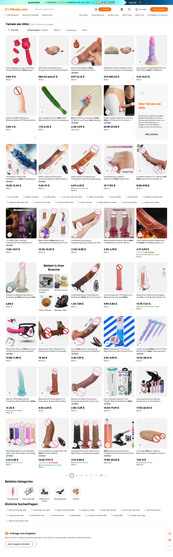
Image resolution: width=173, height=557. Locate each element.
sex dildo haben (49, 197)
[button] (95, 9)
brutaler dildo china (36, 515)
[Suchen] (104, 9)
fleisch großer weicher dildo (17, 521)
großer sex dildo (85, 202)
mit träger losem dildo (136, 515)
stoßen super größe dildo (64, 510)
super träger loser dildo (40, 510)
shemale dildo (131, 197)
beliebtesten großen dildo (152, 197)
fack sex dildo (12, 197)
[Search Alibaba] (63, 9)
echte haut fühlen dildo (64, 202)
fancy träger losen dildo (130, 510)
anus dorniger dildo (129, 202)
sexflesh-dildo (74, 515)
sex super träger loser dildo (71, 197)
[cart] (130, 10)
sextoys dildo (117, 515)
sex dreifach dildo (56, 515)
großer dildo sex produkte (106, 202)
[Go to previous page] (67, 475)
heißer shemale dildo (95, 197)
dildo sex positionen (152, 510)
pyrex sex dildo (114, 197)
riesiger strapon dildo (15, 515)
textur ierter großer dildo (16, 510)
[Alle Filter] (13, 30)
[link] (170, 533)
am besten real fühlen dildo (96, 515)
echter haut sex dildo (41, 202)
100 (101, 475)
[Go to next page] (106, 475)
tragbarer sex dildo (86, 510)
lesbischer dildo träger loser (17, 202)
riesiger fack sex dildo (150, 202)
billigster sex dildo (30, 197)
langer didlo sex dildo (107, 510)
